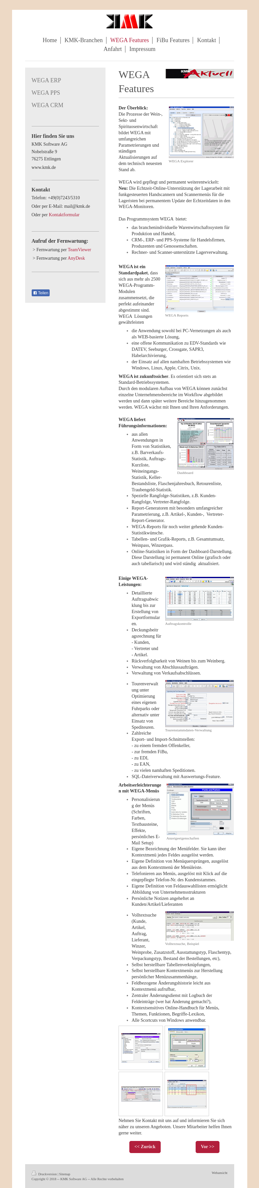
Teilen (40, 293)
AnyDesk (76, 258)
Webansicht (219, 1173)
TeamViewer (79, 249)
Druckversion (45, 1174)
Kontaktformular (64, 214)
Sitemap (64, 1174)
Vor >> (207, 1146)
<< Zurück (145, 1146)
